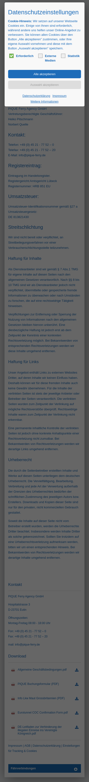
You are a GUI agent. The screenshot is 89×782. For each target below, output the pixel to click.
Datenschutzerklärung (36, 96)
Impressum (59, 96)
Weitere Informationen (45, 101)
